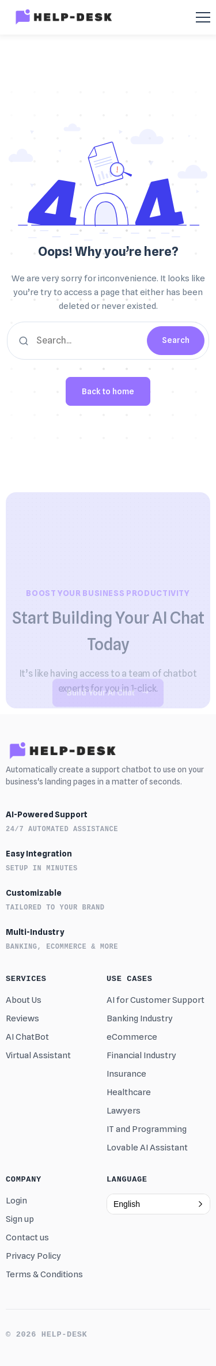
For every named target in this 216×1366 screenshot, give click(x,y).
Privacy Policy (33, 1256)
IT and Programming (147, 1129)
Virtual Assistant (38, 1055)
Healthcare (129, 1092)
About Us (23, 1000)
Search (176, 340)
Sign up (20, 1219)
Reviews (22, 1018)
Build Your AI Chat (108, 697)
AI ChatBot (27, 1037)
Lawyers (124, 1110)
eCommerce (132, 1037)
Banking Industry (140, 1018)
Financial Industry (141, 1055)
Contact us (27, 1237)
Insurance (126, 1074)
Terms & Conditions (44, 1274)
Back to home (108, 391)
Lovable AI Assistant (147, 1147)
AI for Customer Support (155, 1000)
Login (16, 1200)
